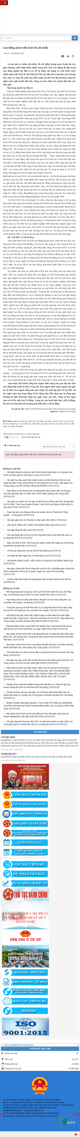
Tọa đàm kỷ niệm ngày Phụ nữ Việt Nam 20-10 (28, 556)
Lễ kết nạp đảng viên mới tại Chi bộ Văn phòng (28, 551)
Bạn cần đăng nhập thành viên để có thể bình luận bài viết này (33, 454)
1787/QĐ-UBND (8, 738)
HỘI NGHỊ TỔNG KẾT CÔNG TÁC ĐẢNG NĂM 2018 (30, 525)
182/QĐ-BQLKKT (9, 755)
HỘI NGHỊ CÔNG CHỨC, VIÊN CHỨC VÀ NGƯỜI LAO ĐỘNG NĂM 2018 (40, 561)
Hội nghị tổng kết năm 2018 (19, 530)
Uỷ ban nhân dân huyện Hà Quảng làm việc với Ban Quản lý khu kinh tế (39, 579)
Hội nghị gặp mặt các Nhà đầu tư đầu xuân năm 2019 (31, 520)
